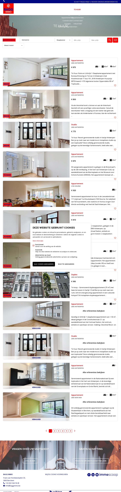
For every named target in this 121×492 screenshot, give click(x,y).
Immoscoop (108, 473)
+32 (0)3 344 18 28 (12, 2)
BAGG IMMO (8, 473)
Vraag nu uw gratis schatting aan (90, 459)
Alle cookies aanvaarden (44, 264)
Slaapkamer (61, 38)
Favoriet (115, 59)
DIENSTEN (87, 8)
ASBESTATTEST (101, 8)
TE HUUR (77, 8)
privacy (16, 490)
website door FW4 (70, 490)
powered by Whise (58, 490)
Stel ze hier (30, 459)
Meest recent (9, 44)
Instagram (97, 473)
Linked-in (93, 473)
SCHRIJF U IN (83, 2)
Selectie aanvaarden (66, 264)
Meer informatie (38, 241)
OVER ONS (93, 2)
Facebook (89, 473)
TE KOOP (67, 8)
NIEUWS (102, 2)
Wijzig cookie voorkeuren (56, 473)
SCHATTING (73, 2)
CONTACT (114, 8)
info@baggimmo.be (12, 484)
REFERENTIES (112, 2)
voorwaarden (7, 490)
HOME (58, 8)
